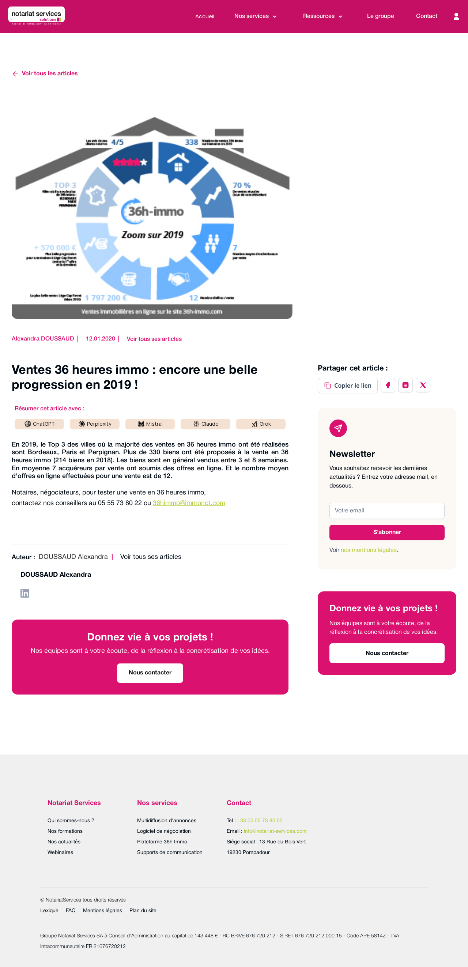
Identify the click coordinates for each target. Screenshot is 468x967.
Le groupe (380, 16)
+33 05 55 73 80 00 (260, 821)
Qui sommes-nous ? (71, 821)
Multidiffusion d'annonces (166, 821)
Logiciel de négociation (164, 831)
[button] (256, 16)
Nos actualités (64, 842)
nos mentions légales (369, 550)
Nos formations (65, 831)
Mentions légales (102, 910)
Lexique (49, 910)
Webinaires (60, 852)
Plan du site (142, 910)
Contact (426, 16)
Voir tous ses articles (154, 339)
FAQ (71, 910)
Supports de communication (170, 852)
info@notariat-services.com (275, 831)
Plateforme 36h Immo (162, 842)
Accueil (204, 16)
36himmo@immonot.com (189, 503)
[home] (36, 16)
